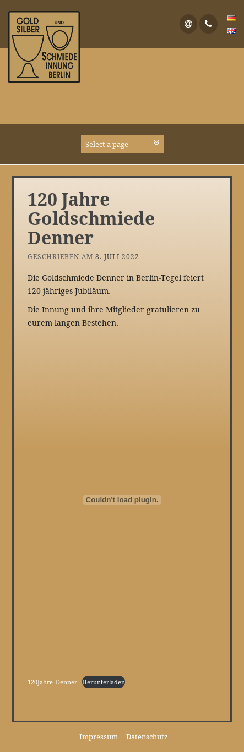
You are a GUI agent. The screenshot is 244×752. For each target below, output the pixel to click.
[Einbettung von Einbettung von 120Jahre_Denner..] (122, 500)
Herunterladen (103, 682)
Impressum (98, 737)
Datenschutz (147, 737)
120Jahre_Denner (52, 682)
